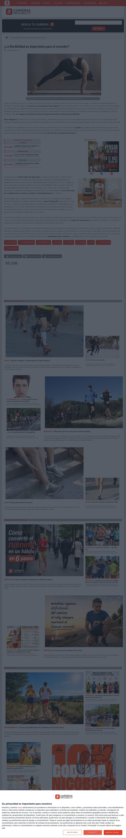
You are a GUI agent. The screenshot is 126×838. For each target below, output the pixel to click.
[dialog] (63, 814)
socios (20, 807)
